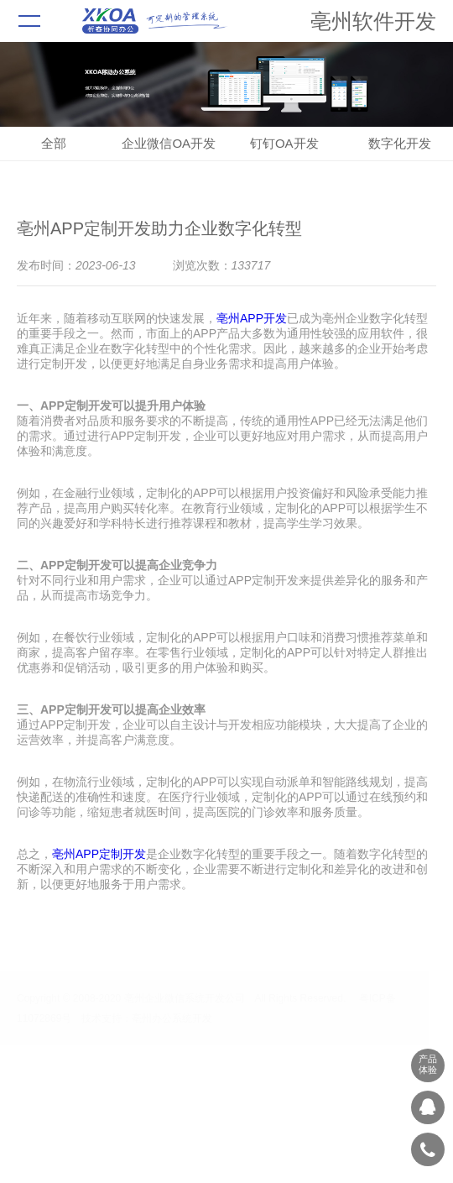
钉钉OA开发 (284, 143)
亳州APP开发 (251, 318)
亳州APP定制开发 (99, 854)
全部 (53, 143)
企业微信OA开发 (169, 143)
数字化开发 (399, 143)
